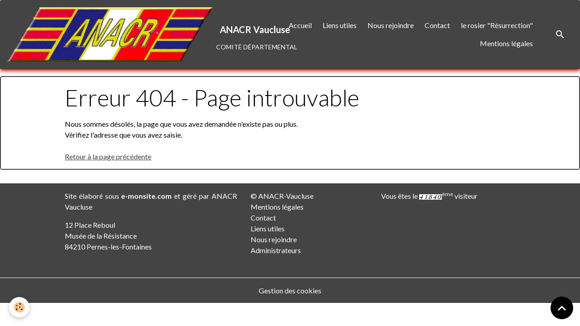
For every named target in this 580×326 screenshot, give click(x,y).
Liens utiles (340, 25)
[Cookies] (19, 307)
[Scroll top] (562, 308)
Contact (437, 25)
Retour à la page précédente (108, 156)
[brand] (133, 34)
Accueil (300, 25)
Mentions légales (506, 43)
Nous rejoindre (390, 25)
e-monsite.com (146, 196)
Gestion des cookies (290, 290)
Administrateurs (276, 250)
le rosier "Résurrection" (497, 25)
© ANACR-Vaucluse (282, 196)
